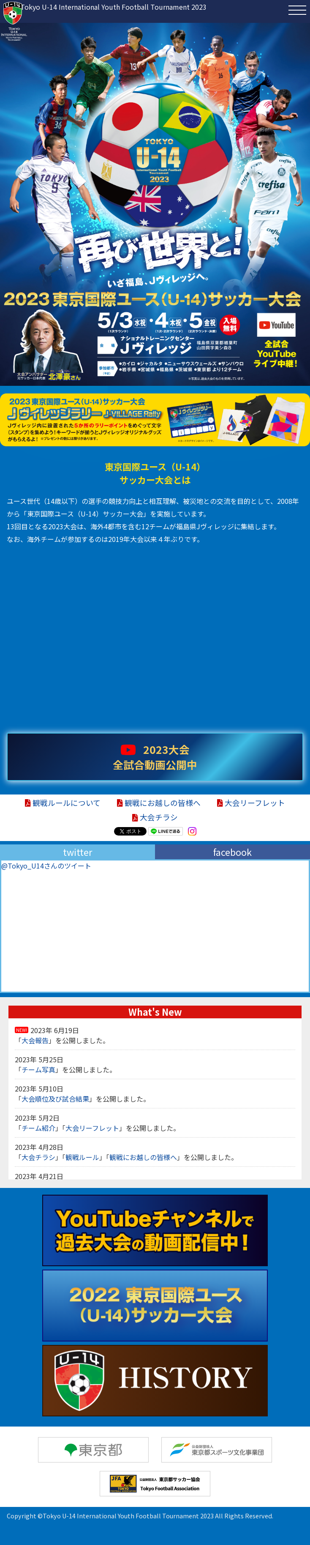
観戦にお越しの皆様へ (159, 802)
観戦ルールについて (63, 802)
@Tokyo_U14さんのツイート (46, 865)
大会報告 (35, 1040)
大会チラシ (155, 816)
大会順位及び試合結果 (55, 1099)
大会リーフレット (251, 802)
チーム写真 (38, 1069)
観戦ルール (82, 1157)
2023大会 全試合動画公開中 (155, 757)
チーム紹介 (38, 1128)
